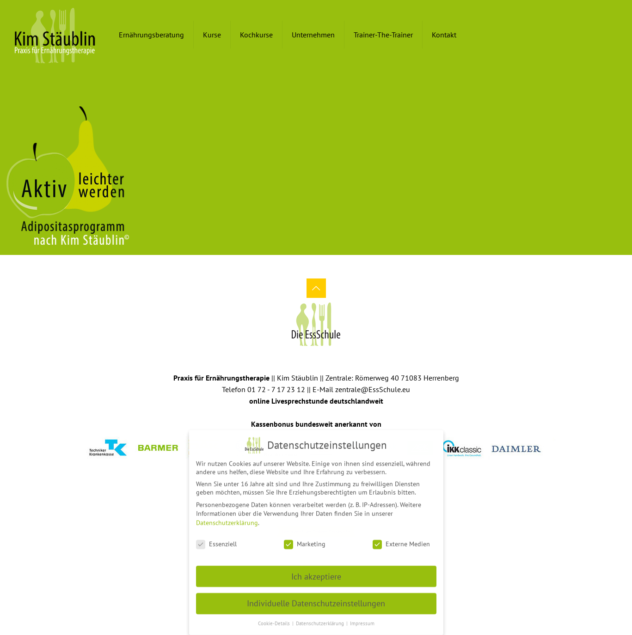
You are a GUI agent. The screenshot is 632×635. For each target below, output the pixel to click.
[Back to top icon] (316, 288)
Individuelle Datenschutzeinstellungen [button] (316, 600)
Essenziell (216, 541)
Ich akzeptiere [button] (316, 573)
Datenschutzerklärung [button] (320, 620)
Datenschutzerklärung (227, 519)
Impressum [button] (362, 620)
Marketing (304, 541)
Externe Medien (401, 541)
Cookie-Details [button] (274, 620)
